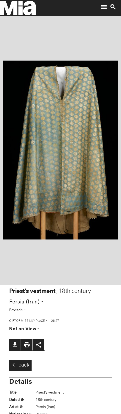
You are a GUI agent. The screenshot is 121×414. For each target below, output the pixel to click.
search (113, 7)
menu (103, 7)
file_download (14, 344)
